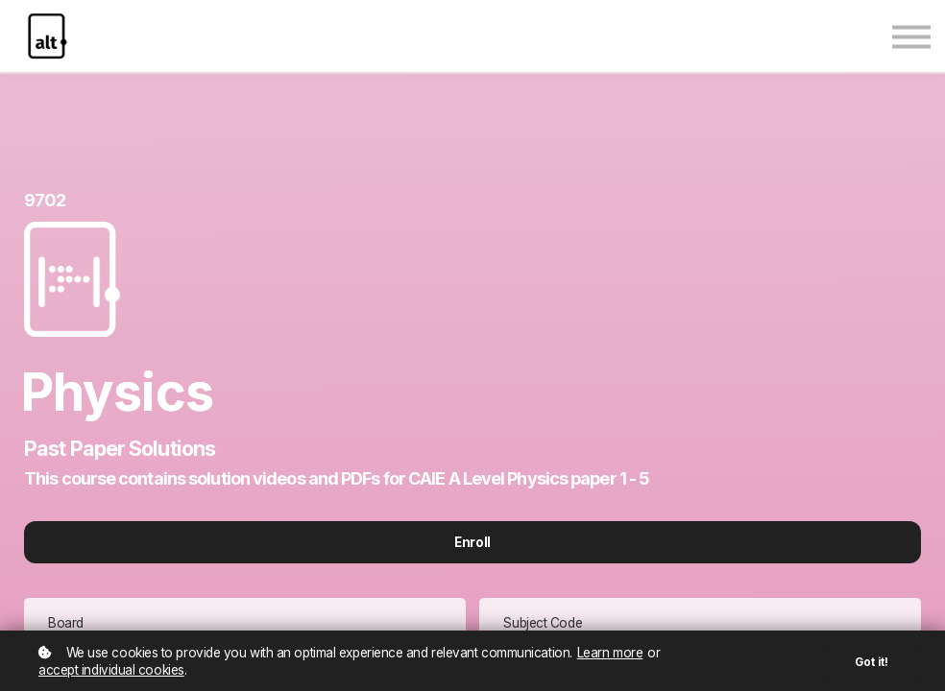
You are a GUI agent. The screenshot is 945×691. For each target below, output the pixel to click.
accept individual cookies (111, 670)
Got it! (871, 662)
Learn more (610, 652)
